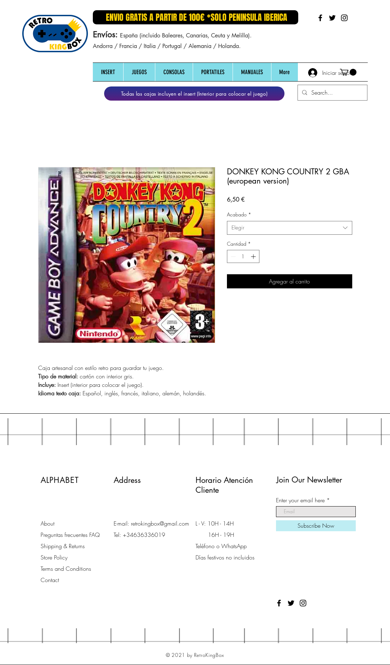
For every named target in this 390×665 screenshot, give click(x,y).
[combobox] (289, 228)
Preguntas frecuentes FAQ (70, 535)
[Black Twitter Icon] (332, 17)
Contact (50, 580)
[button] (108, 72)
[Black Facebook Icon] (320, 17)
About (47, 523)
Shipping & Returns (63, 546)
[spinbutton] (243, 256)
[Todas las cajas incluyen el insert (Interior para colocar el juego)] (194, 93)
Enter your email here (300, 500)
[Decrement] (232, 256)
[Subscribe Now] (316, 525)
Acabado (239, 214)
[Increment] (254, 256)
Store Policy (54, 557)
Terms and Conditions (66, 569)
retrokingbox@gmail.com (160, 523)
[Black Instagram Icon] (344, 17)
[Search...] (331, 92)
